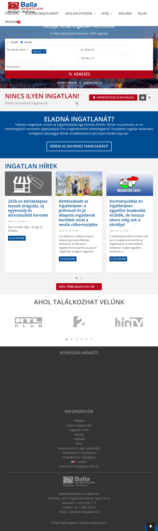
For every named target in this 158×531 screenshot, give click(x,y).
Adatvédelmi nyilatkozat (79, 453)
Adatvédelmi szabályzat (79, 457)
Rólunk (125, 13)
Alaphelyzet (93, 82)
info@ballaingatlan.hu (83, 512)
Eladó (14, 42)
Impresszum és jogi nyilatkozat (79, 448)
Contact (79, 462)
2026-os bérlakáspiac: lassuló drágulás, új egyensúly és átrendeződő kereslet (28, 208)
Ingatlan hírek (31, 165)
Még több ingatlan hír (79, 286)
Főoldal (12, 13)
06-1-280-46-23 (85, 507)
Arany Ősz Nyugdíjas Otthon (79, 466)
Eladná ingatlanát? (42, 13)
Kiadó (28, 42)
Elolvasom (16, 238)
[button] (151, 527)
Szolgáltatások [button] (80, 13)
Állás (142, 13)
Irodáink (12, 22)
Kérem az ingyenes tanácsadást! (79, 146)
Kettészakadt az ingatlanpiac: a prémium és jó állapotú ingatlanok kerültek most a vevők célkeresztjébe (78, 213)
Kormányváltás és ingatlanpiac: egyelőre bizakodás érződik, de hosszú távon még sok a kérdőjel (127, 213)
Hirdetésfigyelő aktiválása (115, 97)
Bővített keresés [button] (69, 82)
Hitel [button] (107, 13)
